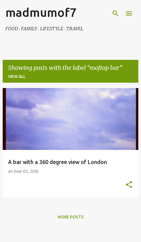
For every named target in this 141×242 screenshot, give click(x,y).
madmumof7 (40, 12)
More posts (71, 217)
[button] (129, 184)
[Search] (116, 13)
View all (16, 76)
